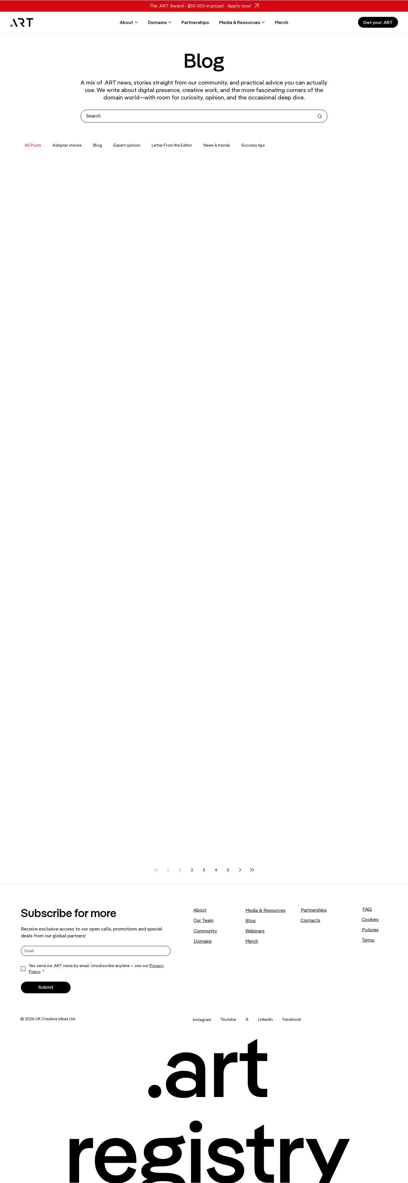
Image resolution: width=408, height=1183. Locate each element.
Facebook (292, 1019)
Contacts (310, 920)
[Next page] (240, 870)
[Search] (196, 116)
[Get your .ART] (378, 22)
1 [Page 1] (180, 869)
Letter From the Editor (172, 145)
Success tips (253, 145)
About (200, 910)
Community (205, 931)
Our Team (203, 920)
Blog (97, 145)
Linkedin (265, 1019)
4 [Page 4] (216, 869)
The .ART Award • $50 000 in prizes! (186, 6)
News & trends (216, 145)
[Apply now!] (241, 6)
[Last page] (252, 870)
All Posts (33, 145)
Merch (251, 941)
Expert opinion (126, 145)
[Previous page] (168, 870)
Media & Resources (265, 910)
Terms (368, 940)
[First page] (156, 870)
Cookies (370, 919)
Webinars (255, 931)
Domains (203, 941)
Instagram (202, 1019)
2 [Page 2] (192, 869)
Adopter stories (67, 145)
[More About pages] (136, 22)
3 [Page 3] (204, 869)
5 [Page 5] (228, 869)
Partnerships (314, 910)
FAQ (367, 909)
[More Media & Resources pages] (263, 22)
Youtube (228, 1019)
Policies (370, 929)
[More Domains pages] (169, 22)
